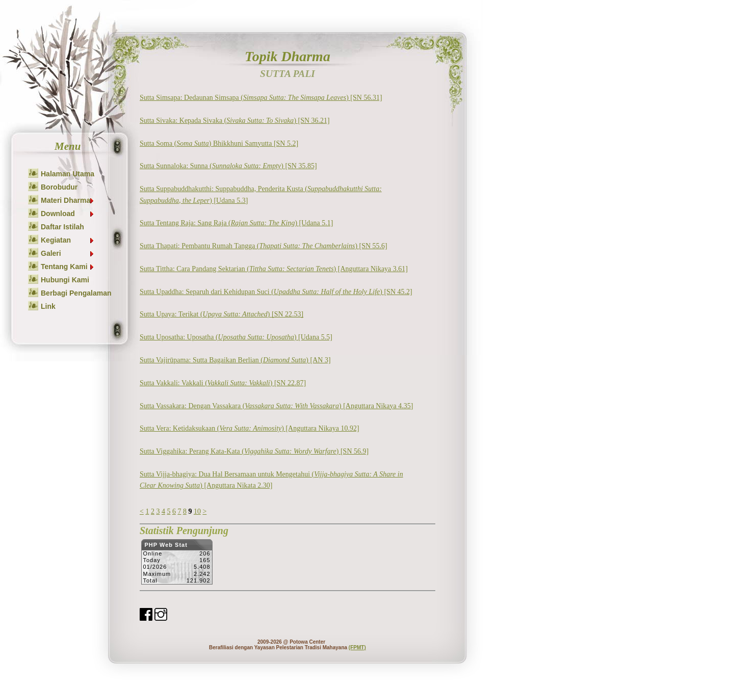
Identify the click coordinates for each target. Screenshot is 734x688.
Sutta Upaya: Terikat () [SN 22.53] (221, 314)
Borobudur (59, 187)
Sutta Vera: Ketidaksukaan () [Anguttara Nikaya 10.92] (249, 428)
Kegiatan (68, 240)
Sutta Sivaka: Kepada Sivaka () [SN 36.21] (235, 120)
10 (197, 511)
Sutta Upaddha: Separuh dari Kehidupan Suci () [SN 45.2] (276, 292)
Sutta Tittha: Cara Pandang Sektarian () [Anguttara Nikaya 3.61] (274, 269)
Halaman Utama (67, 174)
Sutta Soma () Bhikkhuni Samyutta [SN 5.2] (219, 143)
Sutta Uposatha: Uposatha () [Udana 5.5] (236, 337)
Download (68, 213)
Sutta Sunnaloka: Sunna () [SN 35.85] (228, 166)
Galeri (68, 253)
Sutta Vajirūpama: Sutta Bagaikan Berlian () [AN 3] (235, 360)
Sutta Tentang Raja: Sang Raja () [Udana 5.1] (236, 223)
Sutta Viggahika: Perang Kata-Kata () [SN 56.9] (254, 451)
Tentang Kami (68, 266)
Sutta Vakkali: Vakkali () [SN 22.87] (223, 383)
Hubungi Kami (65, 280)
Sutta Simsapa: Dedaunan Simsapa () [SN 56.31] (261, 97)
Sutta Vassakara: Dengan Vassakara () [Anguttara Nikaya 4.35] (276, 406)
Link (48, 306)
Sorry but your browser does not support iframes (177, 564)
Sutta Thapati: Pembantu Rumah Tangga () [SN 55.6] (263, 246)
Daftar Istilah (62, 227)
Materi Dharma (68, 200)
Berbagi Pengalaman (76, 293)
